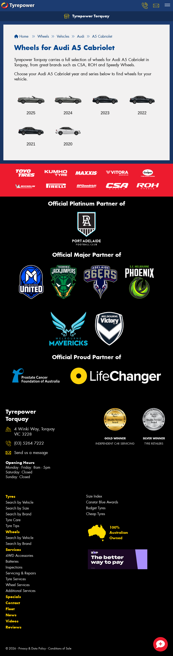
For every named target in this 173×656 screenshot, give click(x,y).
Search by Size (17, 508)
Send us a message (31, 452)
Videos (12, 621)
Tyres (10, 496)
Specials (13, 596)
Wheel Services (18, 585)
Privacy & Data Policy (32, 648)
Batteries (12, 561)
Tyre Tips (12, 525)
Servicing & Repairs (21, 573)
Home (21, 36)
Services (13, 549)
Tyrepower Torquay (86, 16)
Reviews (13, 627)
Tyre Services (16, 579)
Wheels (13, 531)
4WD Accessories (19, 555)
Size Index (94, 496)
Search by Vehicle (19, 502)
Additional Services (20, 590)
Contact (13, 602)
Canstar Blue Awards (102, 502)
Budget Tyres (95, 508)
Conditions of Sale (59, 648)
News (11, 614)
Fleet (10, 608)
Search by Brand (18, 514)
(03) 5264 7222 (29, 443)
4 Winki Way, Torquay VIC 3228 (34, 432)
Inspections (14, 567)
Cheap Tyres (95, 513)
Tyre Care (13, 520)
